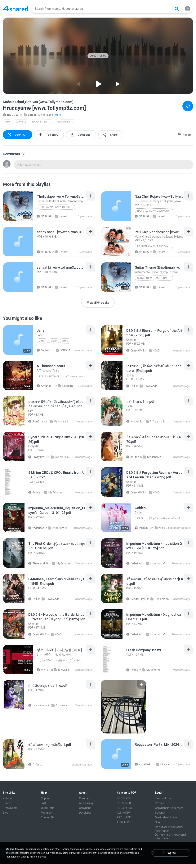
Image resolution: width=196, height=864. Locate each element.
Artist (77, 660)
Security (160, 812)
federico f (36, 528)
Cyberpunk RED (61, 457)
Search (7, 803)
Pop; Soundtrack (49, 376)
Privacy (159, 803)
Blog (5, 812)
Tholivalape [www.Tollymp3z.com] (57, 207)
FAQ (43, 803)
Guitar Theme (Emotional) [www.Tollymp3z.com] (155, 278)
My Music (61, 669)
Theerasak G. (38, 563)
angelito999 (143, 764)
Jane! (42, 341)
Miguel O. (44, 350)
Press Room (10, 807)
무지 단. (43, 669)
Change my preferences (33, 856)
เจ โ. (131, 386)
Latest (30, 114)
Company (85, 798)
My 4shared (59, 421)
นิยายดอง (59, 705)
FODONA (63, 350)
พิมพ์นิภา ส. (37, 421)
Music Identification (166, 817)
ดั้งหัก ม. (35, 764)
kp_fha (132, 457)
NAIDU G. (11, 114)
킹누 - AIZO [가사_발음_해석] (53, 660)
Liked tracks (67, 385)
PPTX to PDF (124, 803)
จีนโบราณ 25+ (156, 421)
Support (46, 798)
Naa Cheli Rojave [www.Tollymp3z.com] (155, 211)
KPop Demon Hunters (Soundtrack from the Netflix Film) (167, 518)
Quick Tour (47, 807)
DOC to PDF (124, 798)
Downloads (148, 386)
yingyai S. (134, 421)
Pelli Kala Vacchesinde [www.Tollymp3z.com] (155, 246)
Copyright (85, 807)
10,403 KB (21, 121)
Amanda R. (45, 385)
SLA (157, 822)
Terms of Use (163, 798)
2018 (54, 341)
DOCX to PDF (124, 807)
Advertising (86, 803)
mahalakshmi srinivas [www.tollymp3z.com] (66, 121)
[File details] (18, 206)
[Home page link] (15, 8)
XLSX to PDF (124, 822)
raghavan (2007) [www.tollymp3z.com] (42, 121)
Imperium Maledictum (59, 528)
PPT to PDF (124, 817)
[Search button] (176, 8)
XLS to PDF (123, 812)
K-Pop (140, 518)
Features (46, 812)
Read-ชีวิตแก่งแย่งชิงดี (161, 598)
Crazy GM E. (135, 350)
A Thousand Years (75, 376)
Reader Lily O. (136, 598)
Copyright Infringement (169, 807)
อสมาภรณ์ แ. (38, 705)
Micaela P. (143, 527)
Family (34, 492)
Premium (8, 798)
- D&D (154, 350)
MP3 (7, 121)
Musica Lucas (165, 764)
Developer (85, 812)
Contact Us (47, 817)
